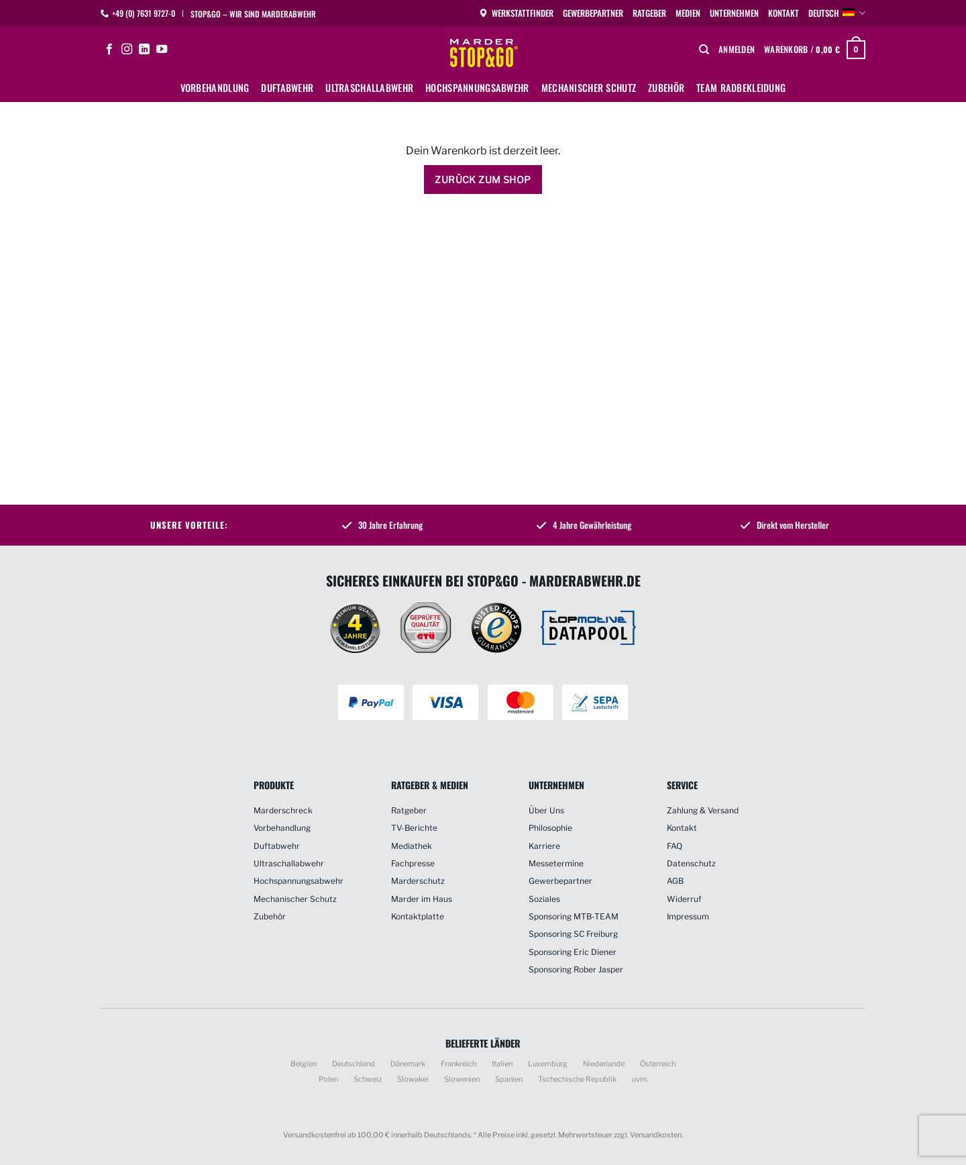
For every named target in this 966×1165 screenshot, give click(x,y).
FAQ (674, 846)
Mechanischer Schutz (588, 88)
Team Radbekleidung (741, 88)
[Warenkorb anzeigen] (814, 49)
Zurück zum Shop (483, 179)
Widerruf (684, 899)
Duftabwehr (287, 88)
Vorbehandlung (215, 88)
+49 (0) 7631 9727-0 (143, 13)
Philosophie (550, 828)
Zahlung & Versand (703, 810)
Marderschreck (283, 810)
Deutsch (836, 13)
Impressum (688, 916)
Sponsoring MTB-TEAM (574, 916)
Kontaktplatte (417, 916)
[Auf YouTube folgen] (161, 50)
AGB (675, 881)
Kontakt (783, 13)
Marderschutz (418, 881)
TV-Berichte (414, 828)
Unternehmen (734, 13)
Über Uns (546, 810)
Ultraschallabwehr (369, 88)
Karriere (544, 846)
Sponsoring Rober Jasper (576, 969)
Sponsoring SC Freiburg (573, 934)
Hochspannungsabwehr (477, 88)
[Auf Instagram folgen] (126, 50)
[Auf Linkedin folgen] (144, 50)
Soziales (544, 899)
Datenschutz (691, 863)
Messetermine (556, 863)
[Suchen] (704, 49)
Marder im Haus (421, 899)
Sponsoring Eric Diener (572, 952)
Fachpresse (413, 863)
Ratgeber (649, 13)
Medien (688, 13)
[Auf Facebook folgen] (109, 50)
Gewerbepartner (593, 13)
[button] (736, 50)
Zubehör (666, 88)
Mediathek (411, 846)
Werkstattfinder (515, 13)
